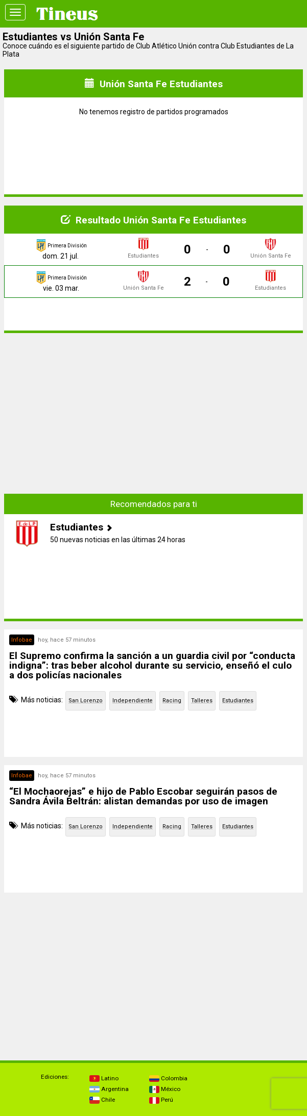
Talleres (201, 700)
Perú (161, 1099)
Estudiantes (237, 700)
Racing (171, 700)
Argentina (109, 1089)
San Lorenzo (85, 700)
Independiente (132, 700)
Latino (104, 1078)
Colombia (168, 1078)
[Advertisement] (154, 412)
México (164, 1089)
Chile (102, 1099)
